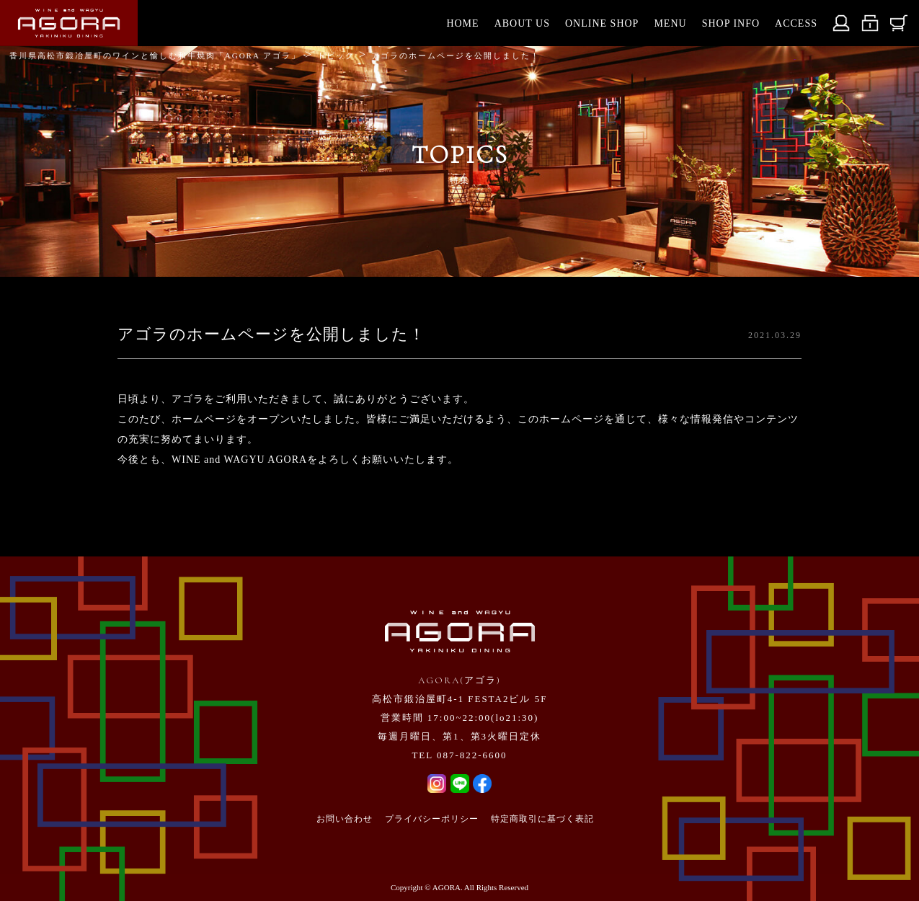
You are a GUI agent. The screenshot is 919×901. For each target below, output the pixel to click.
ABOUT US (522, 23)
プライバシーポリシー (432, 819)
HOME (462, 23)
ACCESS (796, 23)
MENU (670, 23)
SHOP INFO (731, 23)
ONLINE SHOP (602, 23)
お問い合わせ (344, 819)
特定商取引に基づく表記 (542, 819)
